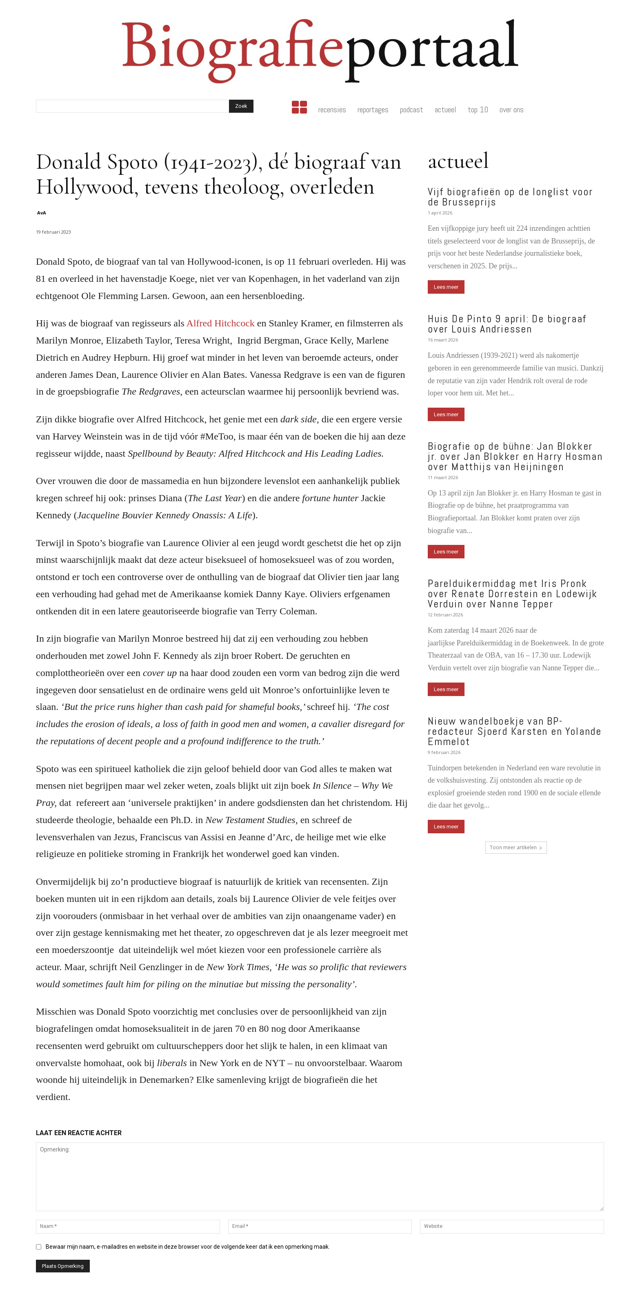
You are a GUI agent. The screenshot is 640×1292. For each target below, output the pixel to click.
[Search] (241, 106)
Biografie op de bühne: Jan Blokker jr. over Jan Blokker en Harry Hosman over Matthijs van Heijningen (515, 456)
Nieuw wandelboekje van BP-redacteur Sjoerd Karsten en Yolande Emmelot (515, 731)
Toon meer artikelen (516, 847)
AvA (41, 213)
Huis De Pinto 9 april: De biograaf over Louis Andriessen (507, 324)
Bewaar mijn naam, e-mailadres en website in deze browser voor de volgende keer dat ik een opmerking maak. (188, 1246)
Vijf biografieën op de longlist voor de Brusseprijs (510, 197)
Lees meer (446, 287)
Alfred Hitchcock (219, 323)
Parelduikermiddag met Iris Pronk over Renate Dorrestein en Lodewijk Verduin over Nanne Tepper (513, 594)
